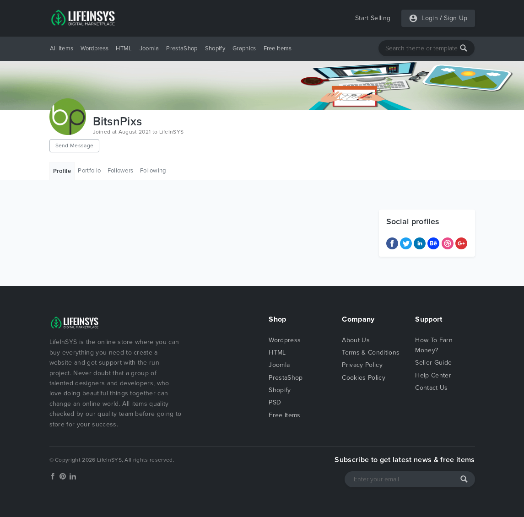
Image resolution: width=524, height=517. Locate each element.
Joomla (149, 48)
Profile (62, 171)
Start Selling (372, 18)
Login (429, 18)
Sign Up (455, 18)
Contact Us (431, 388)
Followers (121, 170)
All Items (62, 48)
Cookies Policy (363, 378)
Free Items (278, 48)
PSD (275, 402)
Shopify (215, 48)
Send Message (74, 145)
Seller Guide (433, 362)
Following (153, 170)
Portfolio (89, 170)
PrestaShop (181, 48)
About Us (356, 340)
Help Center (433, 375)
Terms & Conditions (371, 352)
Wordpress (94, 48)
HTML (124, 48)
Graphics (244, 48)
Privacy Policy (362, 365)
